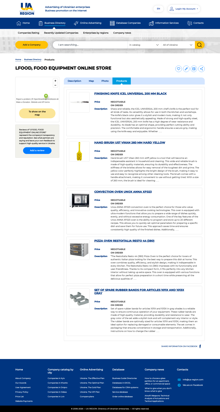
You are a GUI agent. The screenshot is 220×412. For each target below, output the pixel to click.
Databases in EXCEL (121, 383)
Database (118, 369)
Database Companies (128, 22)
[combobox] (178, 45)
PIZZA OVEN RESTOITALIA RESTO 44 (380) (124, 241)
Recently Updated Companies (61, 32)
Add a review (37, 150)
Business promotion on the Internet (75, 8)
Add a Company (31, 44)
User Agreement (23, 387)
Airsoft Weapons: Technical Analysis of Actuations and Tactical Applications (157, 398)
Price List (19, 396)
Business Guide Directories (124, 378)
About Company (23, 378)
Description (74, 80)
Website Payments (24, 401)
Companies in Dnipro (57, 387)
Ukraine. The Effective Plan (92, 378)
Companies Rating (28, 32)
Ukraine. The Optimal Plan (92, 383)
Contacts (198, 22)
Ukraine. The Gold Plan (90, 387)
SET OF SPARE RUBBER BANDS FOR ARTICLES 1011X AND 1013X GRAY (139, 291)
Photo (105, 80)
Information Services (167, 22)
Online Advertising (90, 22)
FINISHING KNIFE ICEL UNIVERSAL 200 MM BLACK (130, 93)
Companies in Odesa (57, 392)
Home (26, 22)
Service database (120, 392)
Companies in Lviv (56, 396)
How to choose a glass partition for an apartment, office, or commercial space (157, 381)
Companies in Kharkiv (58, 383)
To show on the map (37, 113)
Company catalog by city (60, 371)
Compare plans (87, 396)
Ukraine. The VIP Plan (90, 392)
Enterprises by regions (95, 32)
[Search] (90, 45)
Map (91, 80)
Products (121, 80)
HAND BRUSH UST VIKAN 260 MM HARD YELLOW (129, 142)
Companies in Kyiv (56, 378)
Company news (122, 32)
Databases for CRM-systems (125, 387)
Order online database (122, 396)
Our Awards (20, 383)
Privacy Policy (21, 392)
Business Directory (54, 22)
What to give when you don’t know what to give (158, 389)
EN (158, 8)
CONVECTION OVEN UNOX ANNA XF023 (123, 192)
